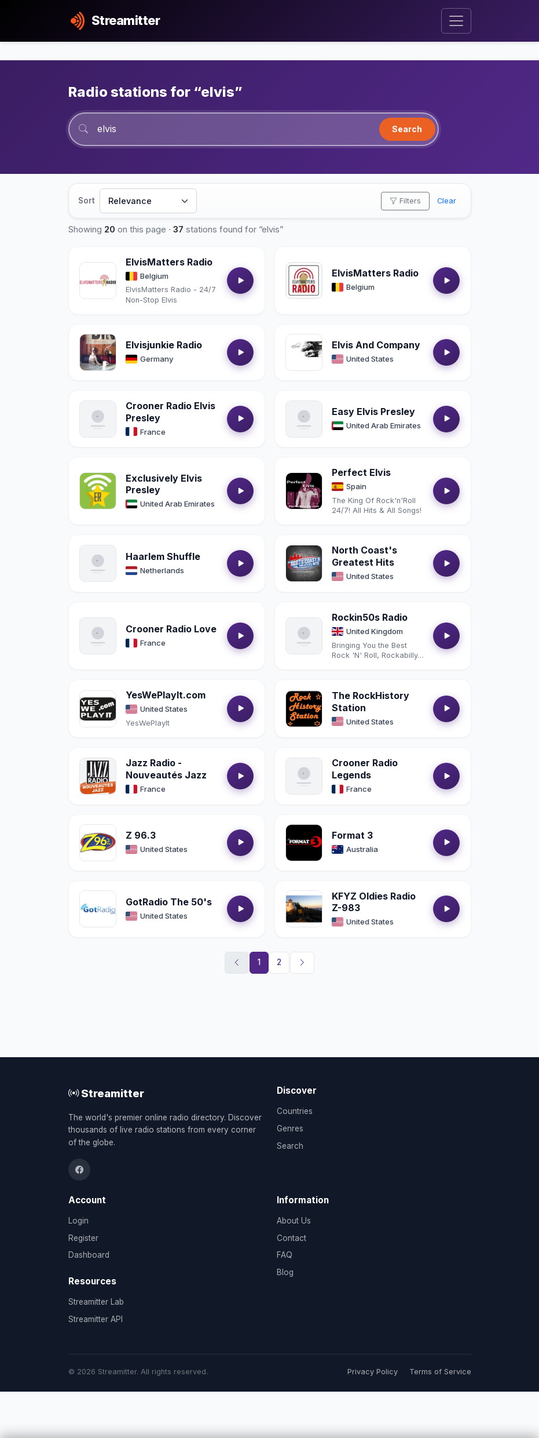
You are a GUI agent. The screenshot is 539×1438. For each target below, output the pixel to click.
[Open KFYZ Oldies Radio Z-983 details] (303, 908)
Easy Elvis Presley (373, 411)
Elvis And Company (376, 345)
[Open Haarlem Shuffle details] (97, 563)
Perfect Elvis (361, 472)
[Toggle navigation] (456, 21)
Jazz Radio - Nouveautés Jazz (166, 769)
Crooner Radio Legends (365, 769)
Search (407, 129)
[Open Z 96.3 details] (97, 842)
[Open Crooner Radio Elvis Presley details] (97, 419)
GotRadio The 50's (169, 902)
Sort (86, 200)
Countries (295, 1111)
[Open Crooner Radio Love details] (97, 635)
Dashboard (88, 1254)
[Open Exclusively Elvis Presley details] (97, 490)
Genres (290, 1128)
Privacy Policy (372, 1371)
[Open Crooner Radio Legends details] (303, 776)
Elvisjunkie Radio (164, 345)
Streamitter (106, 1093)
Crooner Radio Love (171, 629)
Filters (405, 200)
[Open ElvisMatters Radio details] (97, 280)
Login (78, 1220)
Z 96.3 (141, 835)
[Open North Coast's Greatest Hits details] (303, 563)
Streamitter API (95, 1319)
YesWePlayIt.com (166, 695)
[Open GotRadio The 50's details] (97, 908)
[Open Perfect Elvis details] (303, 490)
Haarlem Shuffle (163, 556)
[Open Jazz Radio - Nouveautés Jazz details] (97, 776)
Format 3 (352, 835)
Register (83, 1238)
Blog (285, 1272)
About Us (294, 1220)
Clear (446, 200)
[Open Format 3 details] (303, 842)
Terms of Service (440, 1371)
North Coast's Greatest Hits (364, 556)
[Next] (302, 963)
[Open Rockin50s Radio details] (303, 635)
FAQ (284, 1254)
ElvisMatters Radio (169, 262)
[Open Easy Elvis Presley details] (303, 419)
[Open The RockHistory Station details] (303, 708)
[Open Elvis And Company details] (303, 352)
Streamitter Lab (96, 1301)
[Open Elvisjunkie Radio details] (97, 352)
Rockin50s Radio (370, 617)
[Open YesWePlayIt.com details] (97, 708)
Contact (291, 1238)
